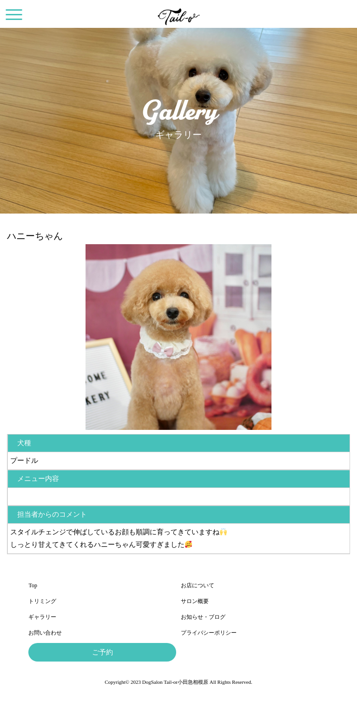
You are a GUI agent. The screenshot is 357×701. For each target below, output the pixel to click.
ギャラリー (42, 617)
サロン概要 (195, 601)
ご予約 (102, 652)
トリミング (42, 601)
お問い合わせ (45, 633)
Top (32, 585)
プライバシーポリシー (209, 633)
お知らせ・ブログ (203, 617)
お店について (197, 585)
